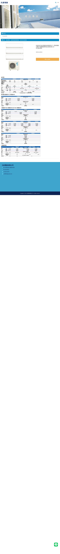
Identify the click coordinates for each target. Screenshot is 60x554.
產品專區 (5, 36)
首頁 (3, 40)
